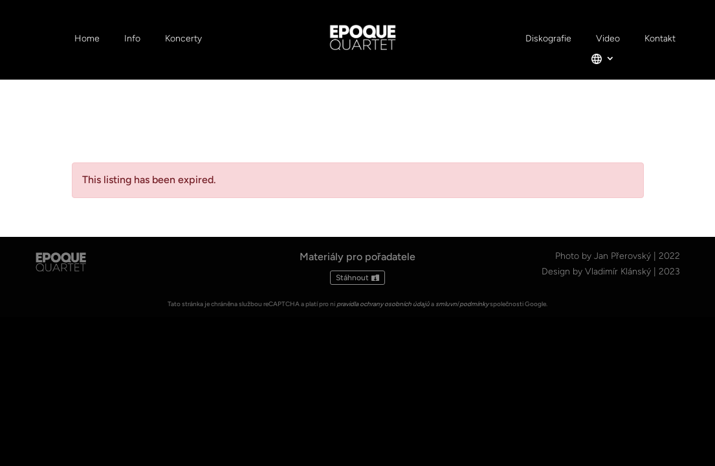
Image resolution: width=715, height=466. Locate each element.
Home (87, 39)
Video (608, 39)
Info (132, 39)
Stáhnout (352, 277)
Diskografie (548, 39)
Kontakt (660, 39)
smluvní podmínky (462, 304)
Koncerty (183, 39)
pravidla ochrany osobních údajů (383, 304)
